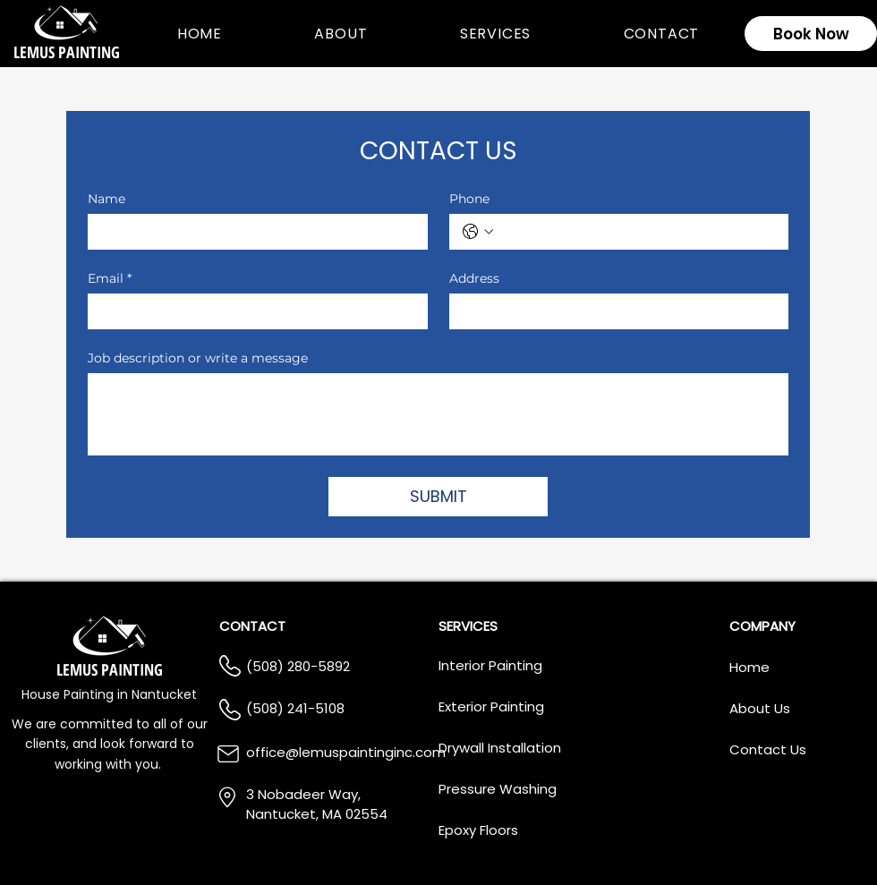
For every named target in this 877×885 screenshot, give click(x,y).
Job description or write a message (198, 358)
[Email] (252, 311)
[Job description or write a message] (438, 414)
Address (474, 278)
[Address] (614, 311)
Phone (469, 199)
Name (106, 199)
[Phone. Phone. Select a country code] (478, 232)
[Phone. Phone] (637, 232)
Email (110, 278)
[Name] (252, 232)
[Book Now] (811, 33)
